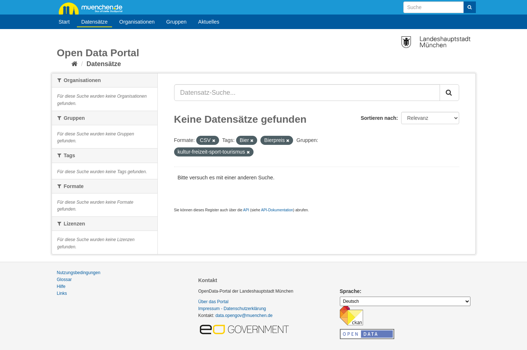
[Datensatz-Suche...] (307, 92)
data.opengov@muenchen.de (244, 315)
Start (64, 22)
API (246, 210)
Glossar (64, 279)
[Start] (74, 64)
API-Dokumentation (277, 210)
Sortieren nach (378, 118)
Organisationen (137, 22)
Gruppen (176, 22)
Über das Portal (213, 301)
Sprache (350, 291)
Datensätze (94, 22)
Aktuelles (208, 22)
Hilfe (61, 286)
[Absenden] (470, 7)
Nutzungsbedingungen (78, 272)
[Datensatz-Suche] (439, 7)
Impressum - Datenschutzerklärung (232, 308)
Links (62, 293)
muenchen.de (93, 8)
